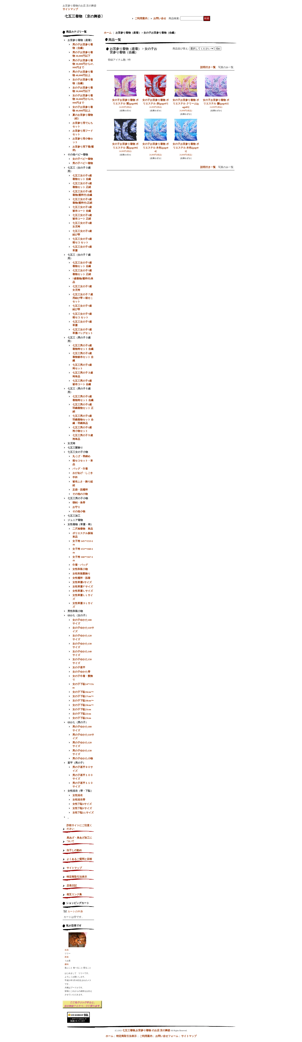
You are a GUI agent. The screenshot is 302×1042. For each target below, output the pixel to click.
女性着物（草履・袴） (80, 524)
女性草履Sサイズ (82, 582)
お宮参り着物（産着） (80, 40)
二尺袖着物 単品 (82, 528)
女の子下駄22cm (81, 713)
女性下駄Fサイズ (82, 808)
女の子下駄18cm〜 (83, 700)
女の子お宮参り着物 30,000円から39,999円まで (82, 99)
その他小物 (78, 511)
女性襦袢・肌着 (81, 577)
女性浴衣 (77, 795)
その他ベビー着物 (78, 154)
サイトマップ (70, 9)
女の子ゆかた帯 (81, 671)
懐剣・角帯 (78, 502)
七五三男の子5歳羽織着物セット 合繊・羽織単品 (82, 419)
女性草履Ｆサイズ (82, 586)
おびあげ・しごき (82, 472)
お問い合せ (159, 18)
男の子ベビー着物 (82, 163)
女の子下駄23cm (81, 718)
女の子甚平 (78, 667)
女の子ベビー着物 (82, 158)
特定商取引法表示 (77, 876)
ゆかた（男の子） (78, 722)
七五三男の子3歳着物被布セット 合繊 (82, 357)
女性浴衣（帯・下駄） (80, 790)
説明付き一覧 (208, 67)
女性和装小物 (80, 569)
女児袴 (71, 443)
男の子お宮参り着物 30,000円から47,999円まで (82, 64)
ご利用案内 (141, 18)
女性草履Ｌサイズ (82, 590)
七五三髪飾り (75, 447)
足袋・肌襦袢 (80, 489)
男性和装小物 (75, 611)
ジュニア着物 (75, 520)
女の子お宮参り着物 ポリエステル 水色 (155, 147)
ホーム (108, 32)
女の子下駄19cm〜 (83, 705)
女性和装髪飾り (81, 573)
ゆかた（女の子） (78, 615)
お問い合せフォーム (166, 1036)
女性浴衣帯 (78, 799)
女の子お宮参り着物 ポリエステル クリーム (186, 103)
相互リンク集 (74, 894)
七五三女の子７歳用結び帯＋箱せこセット (82, 298)
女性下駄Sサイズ (82, 803)
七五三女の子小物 (78, 451)
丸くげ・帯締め (81, 456)
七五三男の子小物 (78, 498)
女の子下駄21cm (81, 709)
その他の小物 (80, 493)
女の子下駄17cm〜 (83, 696)
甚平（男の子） (76, 762)
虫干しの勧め (74, 850)
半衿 (75, 477)
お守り (76, 507)
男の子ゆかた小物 (82, 758)
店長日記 (72, 885)
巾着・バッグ (80, 564)
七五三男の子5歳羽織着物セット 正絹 (82, 408)
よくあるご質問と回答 (79, 859)
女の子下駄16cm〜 (83, 691)
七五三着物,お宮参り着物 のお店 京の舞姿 (146, 1030)
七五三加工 (74, 515)
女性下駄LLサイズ (83, 812)
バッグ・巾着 (80, 468)
